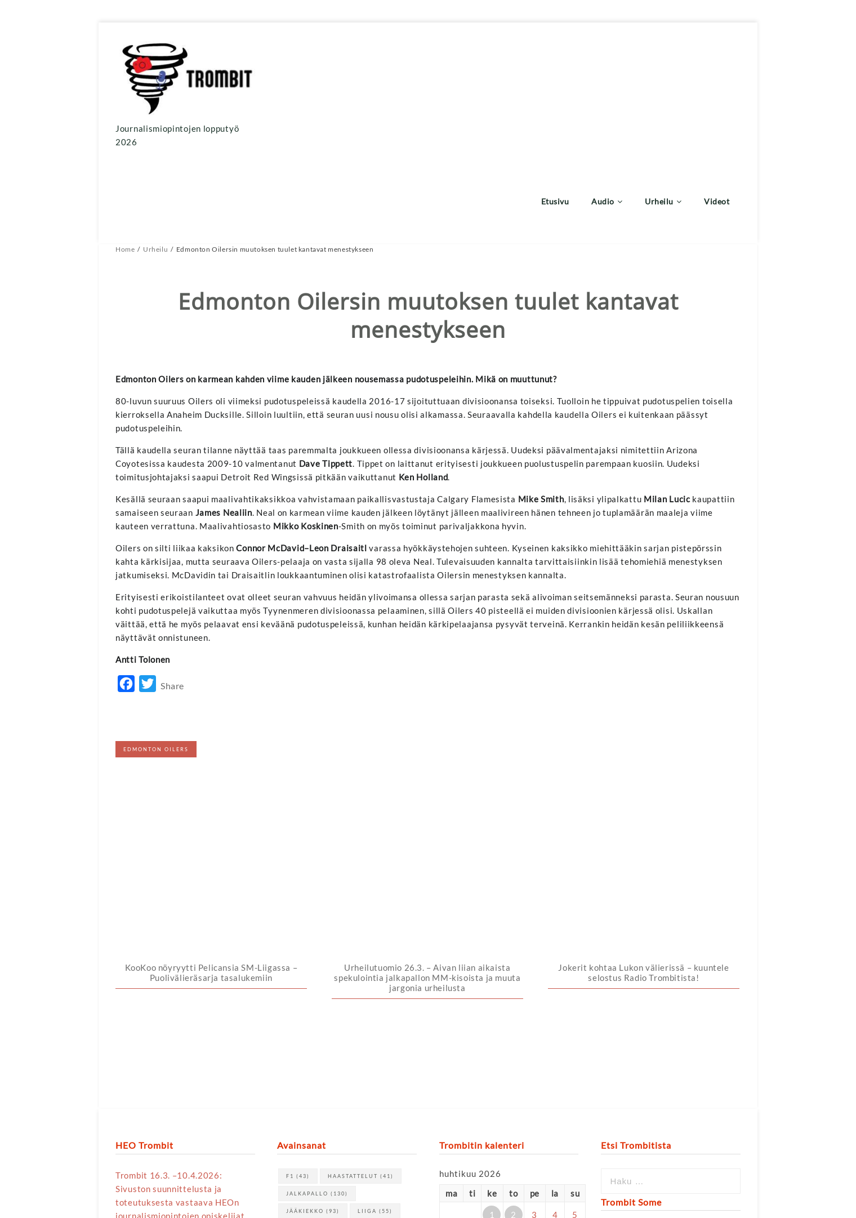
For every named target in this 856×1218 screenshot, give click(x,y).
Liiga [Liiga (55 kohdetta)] (375, 944)
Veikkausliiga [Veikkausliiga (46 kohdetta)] (320, 979)
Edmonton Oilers (156, 665)
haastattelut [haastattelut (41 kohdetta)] (361, 909)
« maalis (455, 1048)
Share (172, 602)
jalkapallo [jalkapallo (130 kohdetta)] (317, 926)
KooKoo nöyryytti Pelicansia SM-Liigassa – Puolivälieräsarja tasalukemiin (211, 706)
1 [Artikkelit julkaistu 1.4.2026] (492, 948)
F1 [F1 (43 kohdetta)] (298, 909)
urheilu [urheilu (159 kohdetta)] (359, 961)
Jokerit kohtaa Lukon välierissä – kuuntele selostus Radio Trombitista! (643, 706)
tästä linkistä (222, 1069)
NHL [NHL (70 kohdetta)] (301, 961)
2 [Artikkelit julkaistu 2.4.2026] (513, 948)
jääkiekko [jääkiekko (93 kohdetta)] (313, 944)
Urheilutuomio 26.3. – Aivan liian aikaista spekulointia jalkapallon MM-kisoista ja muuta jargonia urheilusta (427, 711)
